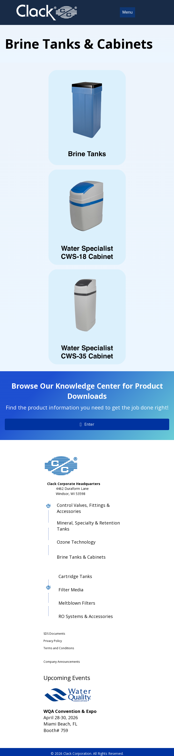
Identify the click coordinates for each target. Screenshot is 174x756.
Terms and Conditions (59, 648)
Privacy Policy (53, 641)
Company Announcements (62, 662)
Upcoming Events (67, 678)
